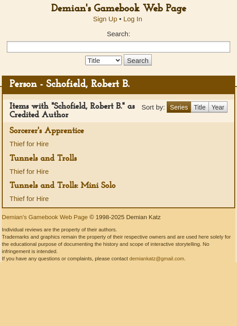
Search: (119, 34)
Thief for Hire (29, 144)
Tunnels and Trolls (43, 158)
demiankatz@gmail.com (156, 258)
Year (218, 107)
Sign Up (105, 19)
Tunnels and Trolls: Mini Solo (63, 186)
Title (200, 107)
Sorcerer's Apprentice (47, 131)
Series (179, 107)
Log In (132, 19)
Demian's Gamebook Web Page (118, 9)
